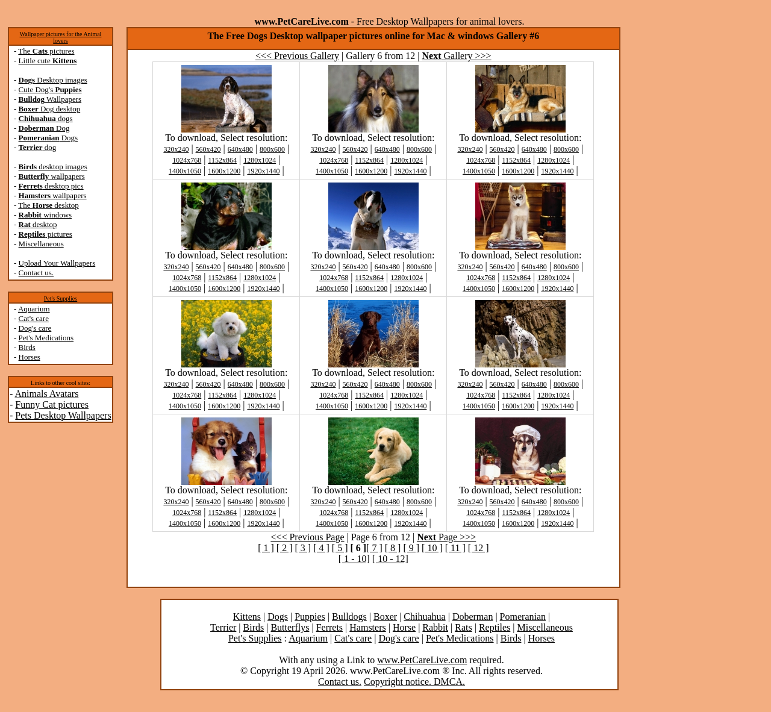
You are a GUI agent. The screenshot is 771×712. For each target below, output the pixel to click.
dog (38, 147)
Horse (404, 627)
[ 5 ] (340, 548)
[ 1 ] (266, 548)
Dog (44, 128)
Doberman (472, 616)
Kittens (247, 616)
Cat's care (34, 318)
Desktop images (53, 79)
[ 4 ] (321, 548)
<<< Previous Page (307, 537)
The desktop (48, 205)
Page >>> (446, 537)
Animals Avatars (46, 394)
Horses (29, 356)
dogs (46, 118)
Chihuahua (424, 616)
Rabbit (435, 627)
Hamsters (367, 627)
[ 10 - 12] (390, 559)
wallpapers (52, 176)
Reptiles (494, 627)
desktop (38, 224)
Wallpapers (50, 99)
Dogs (48, 137)
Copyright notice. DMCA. (414, 681)
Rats (463, 627)
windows (45, 214)
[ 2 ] (284, 548)
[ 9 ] (411, 548)
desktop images (53, 166)
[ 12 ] (478, 548)
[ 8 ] (393, 548)
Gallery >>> (457, 56)
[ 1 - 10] (354, 559)
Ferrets (329, 627)
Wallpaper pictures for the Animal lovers (61, 37)
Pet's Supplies (60, 298)
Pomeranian (523, 616)
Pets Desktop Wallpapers (63, 415)
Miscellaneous (41, 243)
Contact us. (36, 272)
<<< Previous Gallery (297, 56)
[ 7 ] (374, 548)
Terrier (223, 627)
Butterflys (289, 627)
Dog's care (35, 328)
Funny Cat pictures (52, 404)
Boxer (385, 616)
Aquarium (34, 308)
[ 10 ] (432, 548)
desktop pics (51, 185)
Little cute (48, 60)
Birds (27, 347)
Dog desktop (50, 108)
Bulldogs (349, 616)
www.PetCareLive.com (422, 660)
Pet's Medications (46, 337)
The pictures (46, 50)
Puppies (310, 616)
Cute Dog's (50, 89)
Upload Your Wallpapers (57, 262)
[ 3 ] (303, 548)
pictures (45, 234)
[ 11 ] (455, 548)
